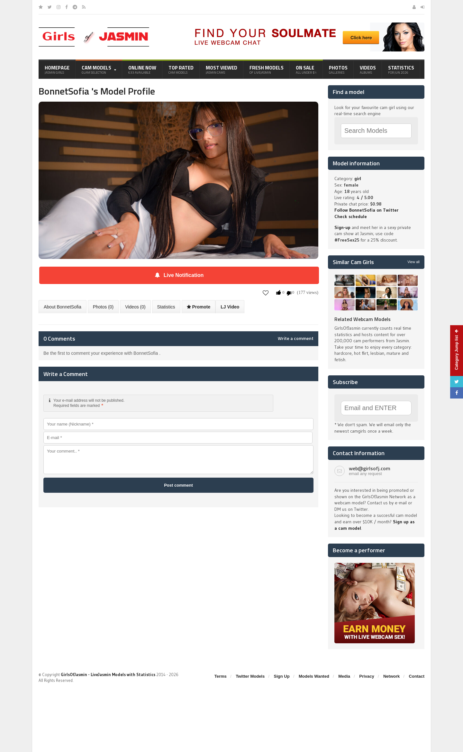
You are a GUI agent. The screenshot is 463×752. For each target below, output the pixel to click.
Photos (338, 69)
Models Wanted (314, 676)
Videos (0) (135, 306)
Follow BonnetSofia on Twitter (366, 210)
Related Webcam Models (362, 319)
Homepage (57, 69)
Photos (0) (103, 306)
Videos (368, 69)
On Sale (306, 69)
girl (357, 178)
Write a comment (295, 338)
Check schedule (350, 216)
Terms (220, 676)
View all (413, 262)
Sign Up (282, 676)
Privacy (366, 676)
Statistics (401, 69)
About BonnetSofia (62, 306)
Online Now (142, 69)
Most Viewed (221, 69)
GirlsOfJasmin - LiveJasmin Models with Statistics (108, 674)
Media (344, 676)
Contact (416, 676)
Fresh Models (267, 69)
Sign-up (342, 227)
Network (391, 676)
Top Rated (181, 69)
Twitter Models (250, 676)
